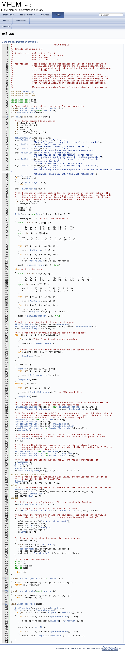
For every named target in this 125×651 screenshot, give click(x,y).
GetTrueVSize (76, 409)
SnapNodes (22, 112)
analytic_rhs (27, 110)
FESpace (52, 612)
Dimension (62, 324)
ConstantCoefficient (26, 421)
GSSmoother (20, 481)
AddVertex (35, 250)
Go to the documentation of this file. (20, 42)
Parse (24, 176)
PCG (16, 483)
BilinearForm (22, 451)
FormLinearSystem (28, 470)
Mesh (32, 112)
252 (5, 578)
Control (32, 491)
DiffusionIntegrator (61, 453)
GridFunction (22, 438)
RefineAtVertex (39, 375)
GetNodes (55, 608)
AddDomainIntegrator (30, 428)
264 (5, 603)
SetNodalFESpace (31, 328)
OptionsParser (22, 138)
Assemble (23, 430)
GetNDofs (67, 612)
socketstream (26, 548)
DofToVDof (69, 620)
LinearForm (20, 419)
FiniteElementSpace (25, 326)
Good (29, 178)
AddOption (26, 140)
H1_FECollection (24, 324)
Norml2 (38, 627)
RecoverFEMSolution (29, 504)
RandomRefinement (40, 392)
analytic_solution (30, 108)
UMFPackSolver (22, 489)
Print (29, 525)
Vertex (22, 368)
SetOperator (35, 493)
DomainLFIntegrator (60, 428)
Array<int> (20, 468)
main (18, 116)
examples (6, 26)
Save (23, 531)
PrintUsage (31, 182)
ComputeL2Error (66, 510)
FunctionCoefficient (26, 423)
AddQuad (34, 311)
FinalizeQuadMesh (36, 315)
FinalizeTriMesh (35, 265)
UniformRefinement (40, 343)
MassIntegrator (58, 455)
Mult (31, 495)
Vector (54, 108)
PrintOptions (28, 188)
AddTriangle (37, 260)
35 (5, 116)
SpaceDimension (83, 326)
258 (5, 591)
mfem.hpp (28, 91)
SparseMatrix (22, 464)
